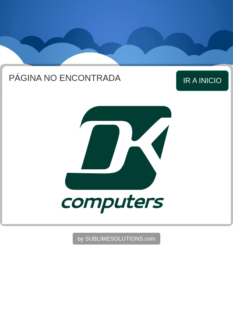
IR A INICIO (202, 81)
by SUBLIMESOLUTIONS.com (116, 238)
